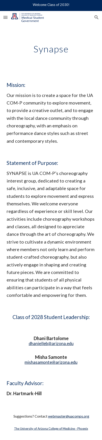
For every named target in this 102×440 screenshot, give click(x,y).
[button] (5, 17)
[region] (51, 5)
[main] (51, 49)
